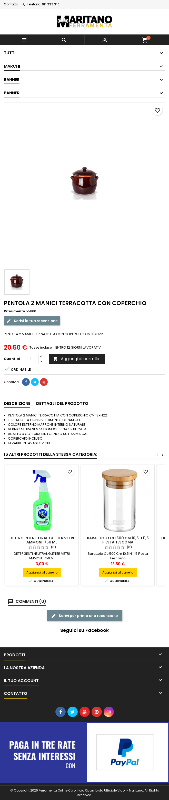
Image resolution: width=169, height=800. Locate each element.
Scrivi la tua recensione (32, 321)
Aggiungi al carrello (76, 359)
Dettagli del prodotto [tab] (62, 403)
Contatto (11, 4)
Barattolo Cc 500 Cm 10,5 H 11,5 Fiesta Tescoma (118, 540)
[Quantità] (30, 359)
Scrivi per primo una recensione (84, 616)
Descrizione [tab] (17, 403)
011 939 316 (50, 4)
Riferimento (14, 311)
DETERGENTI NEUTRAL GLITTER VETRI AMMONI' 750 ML (41, 540)
